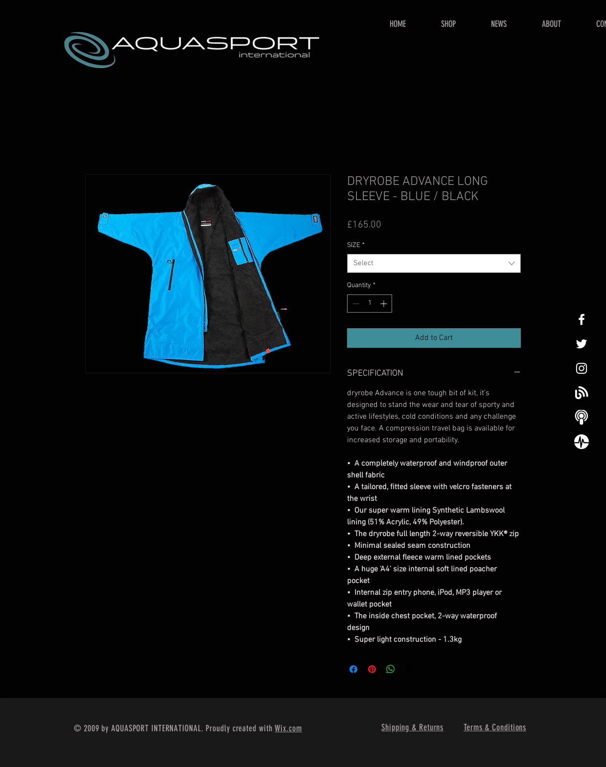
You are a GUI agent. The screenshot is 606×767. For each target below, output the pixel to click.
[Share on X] (409, 669)
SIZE (356, 245)
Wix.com (288, 728)
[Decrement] (355, 303)
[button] (448, 24)
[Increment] (384, 303)
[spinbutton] (369, 303)
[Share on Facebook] (353, 669)
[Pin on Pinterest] (372, 669)
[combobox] (434, 263)
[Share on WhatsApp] (390, 669)
